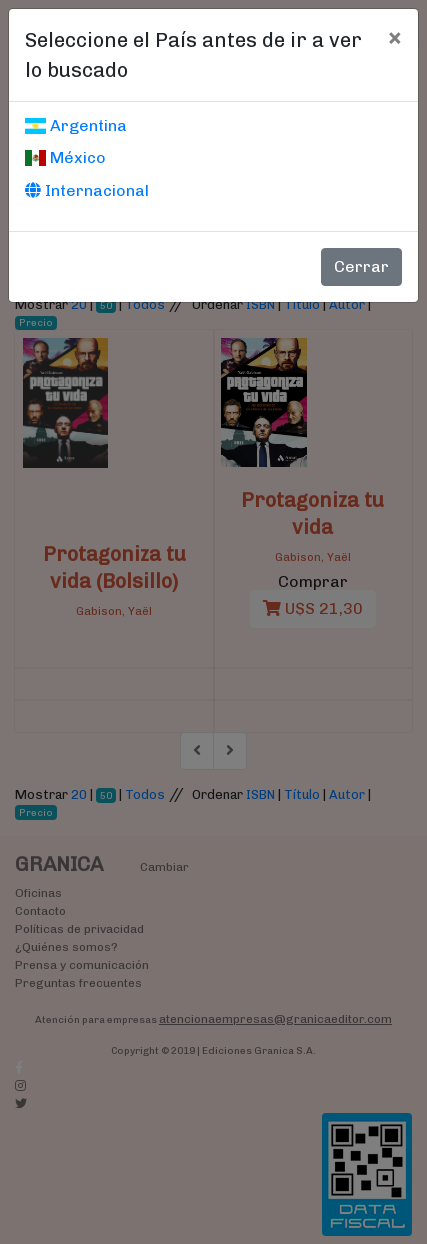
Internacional (87, 190)
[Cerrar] (394, 37)
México (65, 157)
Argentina (76, 125)
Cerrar (361, 266)
